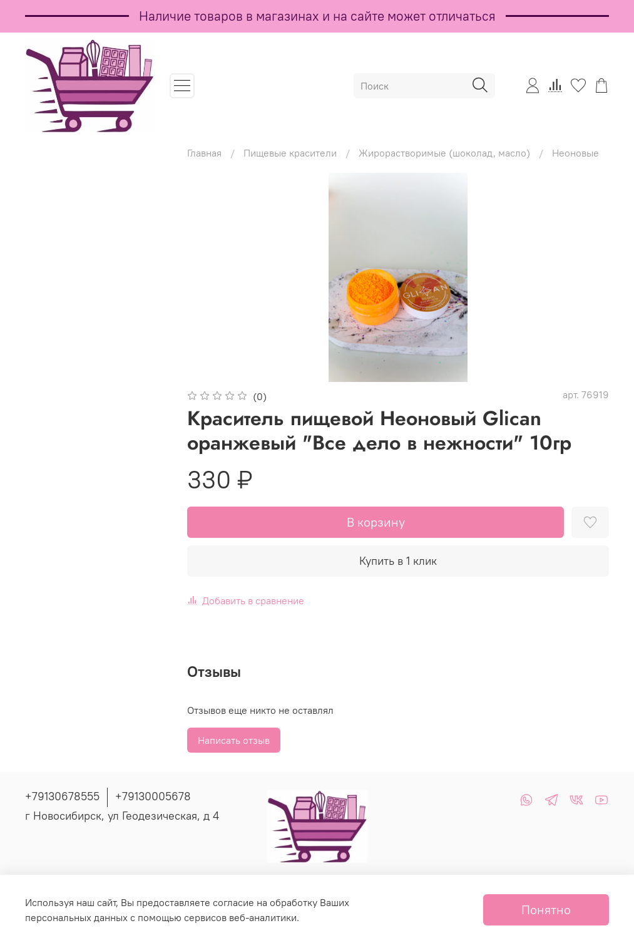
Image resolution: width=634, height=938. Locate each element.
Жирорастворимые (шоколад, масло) (444, 153)
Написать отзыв (234, 740)
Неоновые (575, 153)
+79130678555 (62, 796)
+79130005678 (153, 796)
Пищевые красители (290, 153)
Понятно (546, 909)
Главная (204, 153)
